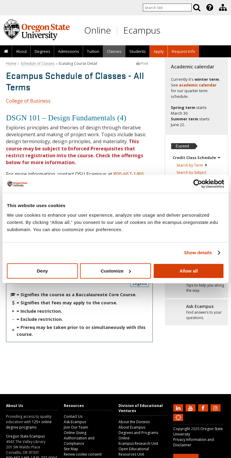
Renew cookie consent (83, 454)
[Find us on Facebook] (204, 407)
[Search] (196, 7)
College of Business (28, 101)
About (21, 51)
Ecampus (141, 30)
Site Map (71, 448)
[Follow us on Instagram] (216, 407)
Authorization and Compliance (79, 440)
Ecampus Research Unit (138, 443)
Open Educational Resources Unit (134, 451)
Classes (114, 51)
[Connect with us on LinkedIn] (179, 407)
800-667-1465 (128, 174)
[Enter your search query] (167, 7)
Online (97, 30)
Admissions (68, 51)
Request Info (183, 51)
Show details (198, 252)
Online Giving (75, 432)
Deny (42, 270)
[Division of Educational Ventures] (223, 7)
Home (11, 63)
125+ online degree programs (29, 424)
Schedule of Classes (37, 63)
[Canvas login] (178, 422)
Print (142, 63)
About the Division (134, 421)
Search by (192, 165)
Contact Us (73, 416)
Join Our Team (76, 427)
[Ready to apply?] (196, 285)
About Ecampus (132, 427)
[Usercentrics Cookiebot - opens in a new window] (197, 183)
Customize (116, 270)
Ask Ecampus (75, 421)
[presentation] (209, 7)
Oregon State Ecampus (25, 436)
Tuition (93, 51)
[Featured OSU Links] (209, 7)
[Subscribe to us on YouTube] (191, 407)
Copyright (181, 428)
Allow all (189, 270)
